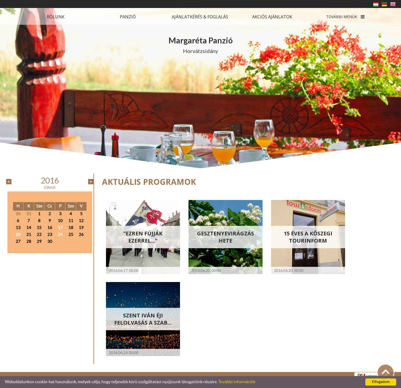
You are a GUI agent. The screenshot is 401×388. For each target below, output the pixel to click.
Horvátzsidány (201, 44)
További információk (236, 382)
